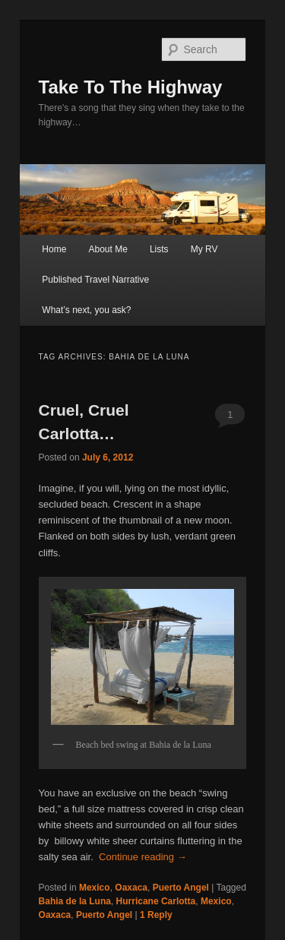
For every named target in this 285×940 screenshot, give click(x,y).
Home (54, 249)
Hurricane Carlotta (156, 901)
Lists (159, 249)
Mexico (94, 887)
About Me (107, 249)
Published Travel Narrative (95, 279)
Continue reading (143, 856)
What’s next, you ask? (86, 310)
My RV (204, 249)
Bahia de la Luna (75, 901)
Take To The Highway (131, 87)
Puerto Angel (181, 887)
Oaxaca (131, 887)
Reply (156, 915)
